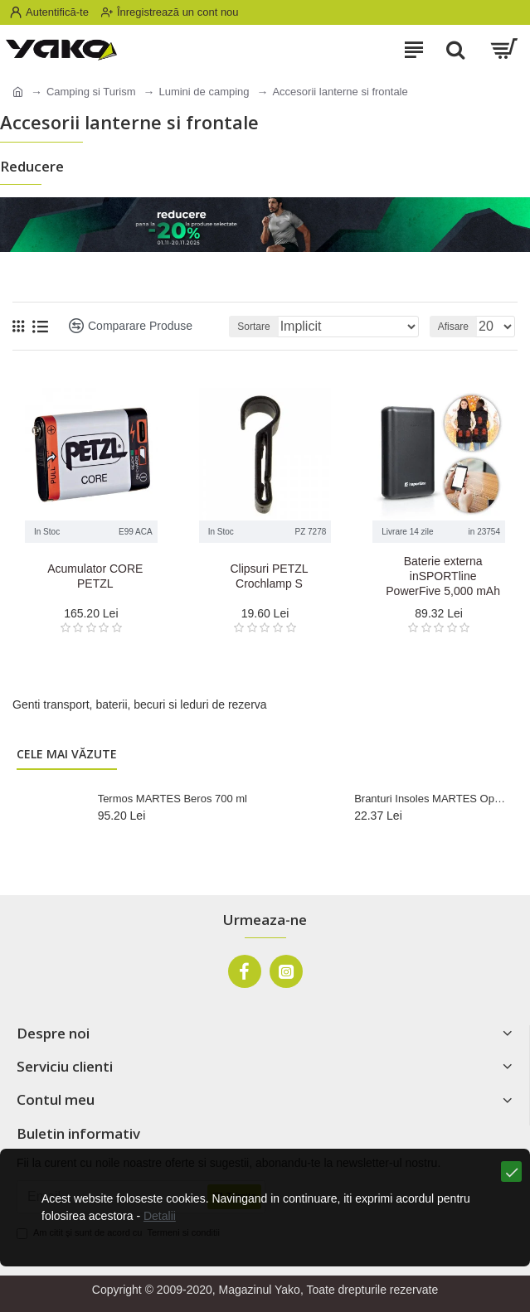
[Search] (455, 50)
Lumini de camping (203, 91)
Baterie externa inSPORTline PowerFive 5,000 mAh (443, 576)
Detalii (159, 1215)
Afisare (453, 326)
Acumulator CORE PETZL (95, 576)
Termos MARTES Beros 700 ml (172, 798)
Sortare (253, 326)
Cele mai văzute (67, 754)
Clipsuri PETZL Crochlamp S (269, 576)
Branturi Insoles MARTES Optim (431, 798)
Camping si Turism (91, 91)
